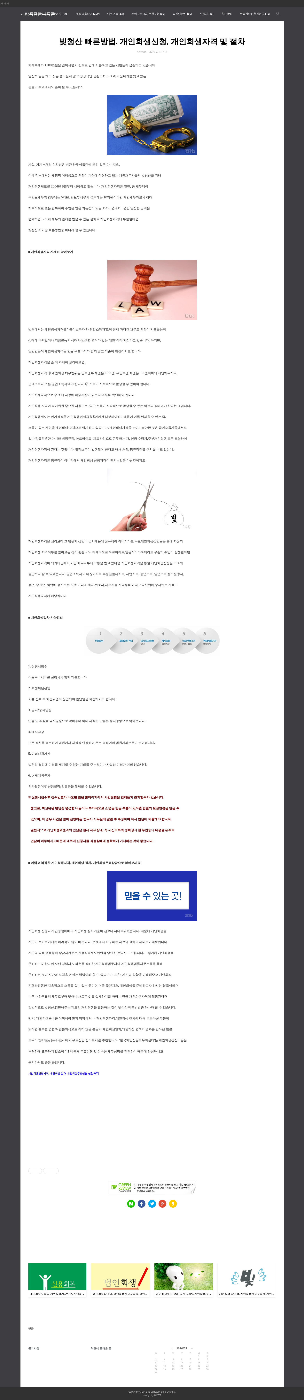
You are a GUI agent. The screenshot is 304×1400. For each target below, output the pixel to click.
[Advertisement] (145, 1124)
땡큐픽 (36, 13)
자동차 (206, 13)
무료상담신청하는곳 (255, 13)
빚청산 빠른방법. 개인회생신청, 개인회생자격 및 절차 (152, 41)
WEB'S (157, 1395)
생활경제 (59, 13)
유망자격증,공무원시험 (148, 13)
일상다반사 (182, 13)
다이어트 (115, 13)
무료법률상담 (87, 13)
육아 (226, 13)
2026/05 (181, 1348)
